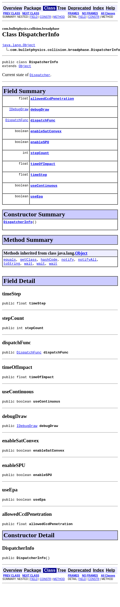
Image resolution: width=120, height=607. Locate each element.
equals (9, 271)
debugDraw (40, 113)
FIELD (34, 16)
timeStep (39, 183)
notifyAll (87, 271)
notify (67, 271)
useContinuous (44, 195)
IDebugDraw (18, 113)
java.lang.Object (18, 45)
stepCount (40, 160)
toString (11, 276)
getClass (28, 271)
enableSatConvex (46, 136)
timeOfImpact (43, 171)
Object (25, 68)
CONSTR (45, 16)
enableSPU (40, 148)
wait (28, 276)
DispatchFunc (16, 125)
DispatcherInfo (17, 232)
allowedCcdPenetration (52, 101)
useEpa (37, 206)
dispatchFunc (43, 125)
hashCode (49, 271)
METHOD (59, 16)
